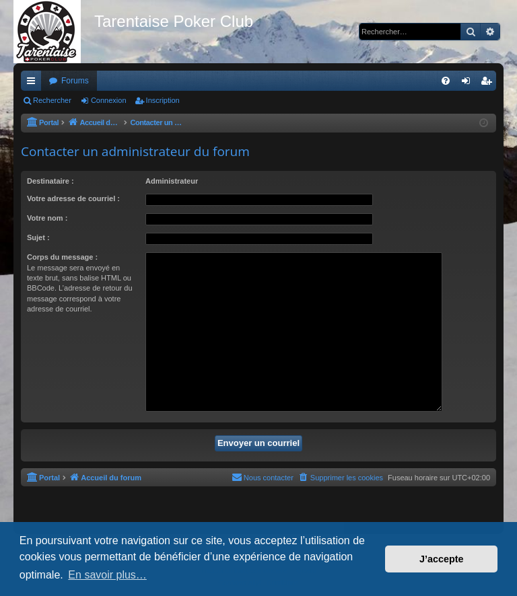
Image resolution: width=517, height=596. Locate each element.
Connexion (109, 100)
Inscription (163, 100)
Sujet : (38, 237)
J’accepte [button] (441, 559)
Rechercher (52, 100)
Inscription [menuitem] (489, 83)
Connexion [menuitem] (469, 83)
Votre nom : (47, 218)
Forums (75, 80)
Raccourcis (33, 83)
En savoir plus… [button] (107, 575)
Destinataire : (50, 181)
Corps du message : (62, 257)
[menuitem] (446, 81)
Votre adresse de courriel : (73, 198)
